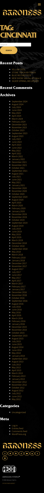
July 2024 (16, 107)
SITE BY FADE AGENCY (8, 483)
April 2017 (16, 280)
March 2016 (17, 318)
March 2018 (17, 254)
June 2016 (17, 309)
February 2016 (18, 321)
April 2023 (16, 144)
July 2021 (16, 176)
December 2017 (19, 263)
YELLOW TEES (18, 69)
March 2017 (17, 283)
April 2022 (16, 153)
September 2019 (19, 222)
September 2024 (19, 101)
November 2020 (19, 190)
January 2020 (18, 211)
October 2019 (18, 219)
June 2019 (17, 231)
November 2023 (19, 127)
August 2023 (17, 136)
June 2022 (17, 147)
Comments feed (19, 431)
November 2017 (19, 266)
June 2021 (17, 179)
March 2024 (17, 118)
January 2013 (18, 379)
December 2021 (19, 162)
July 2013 (16, 364)
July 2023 (16, 138)
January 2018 (18, 260)
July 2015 (16, 341)
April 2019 (16, 237)
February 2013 (18, 376)
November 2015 (19, 329)
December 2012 (19, 381)
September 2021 (19, 170)
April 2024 (16, 115)
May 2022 (16, 150)
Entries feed (17, 428)
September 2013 (19, 358)
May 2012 (16, 399)
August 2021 (17, 173)
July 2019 (16, 228)
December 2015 (19, 326)
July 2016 (16, 306)
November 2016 (19, 295)
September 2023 (19, 133)
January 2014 (18, 355)
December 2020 (19, 188)
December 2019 (19, 214)
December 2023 (19, 124)
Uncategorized (19, 412)
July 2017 (16, 272)
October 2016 (18, 297)
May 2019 (16, 234)
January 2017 (18, 289)
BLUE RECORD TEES (22, 75)
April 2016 (16, 315)
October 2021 (18, 167)
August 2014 (17, 347)
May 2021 (16, 182)
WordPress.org (19, 434)
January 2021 (18, 185)
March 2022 (17, 156)
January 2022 (18, 159)
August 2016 (17, 303)
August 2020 (17, 199)
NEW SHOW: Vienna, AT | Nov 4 (26, 78)
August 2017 (17, 269)
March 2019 (17, 240)
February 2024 (18, 121)
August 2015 (17, 338)
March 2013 (17, 373)
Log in (15, 425)
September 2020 (19, 196)
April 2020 (16, 202)
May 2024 (16, 112)
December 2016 (19, 292)
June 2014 (17, 350)
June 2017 (17, 274)
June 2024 (17, 110)
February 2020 (18, 208)
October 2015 (18, 332)
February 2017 (18, 286)
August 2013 (17, 361)
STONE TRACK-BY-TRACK (24, 72)
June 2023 (17, 141)
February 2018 (18, 257)
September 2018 (19, 248)
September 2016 (19, 300)
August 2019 (17, 225)
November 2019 (19, 217)
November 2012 (19, 384)
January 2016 (18, 324)
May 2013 (16, 367)
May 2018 (16, 251)
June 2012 (17, 396)
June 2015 (17, 344)
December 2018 (19, 243)
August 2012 (17, 390)
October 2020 (18, 193)
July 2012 (16, 393)
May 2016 (16, 312)
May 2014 (16, 352)
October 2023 (18, 130)
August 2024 (17, 104)
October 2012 (18, 387)
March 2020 (17, 205)
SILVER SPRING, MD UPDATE (25, 81)
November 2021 (19, 165)
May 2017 (16, 277)
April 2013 (16, 370)
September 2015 (19, 335)
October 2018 (18, 245)
